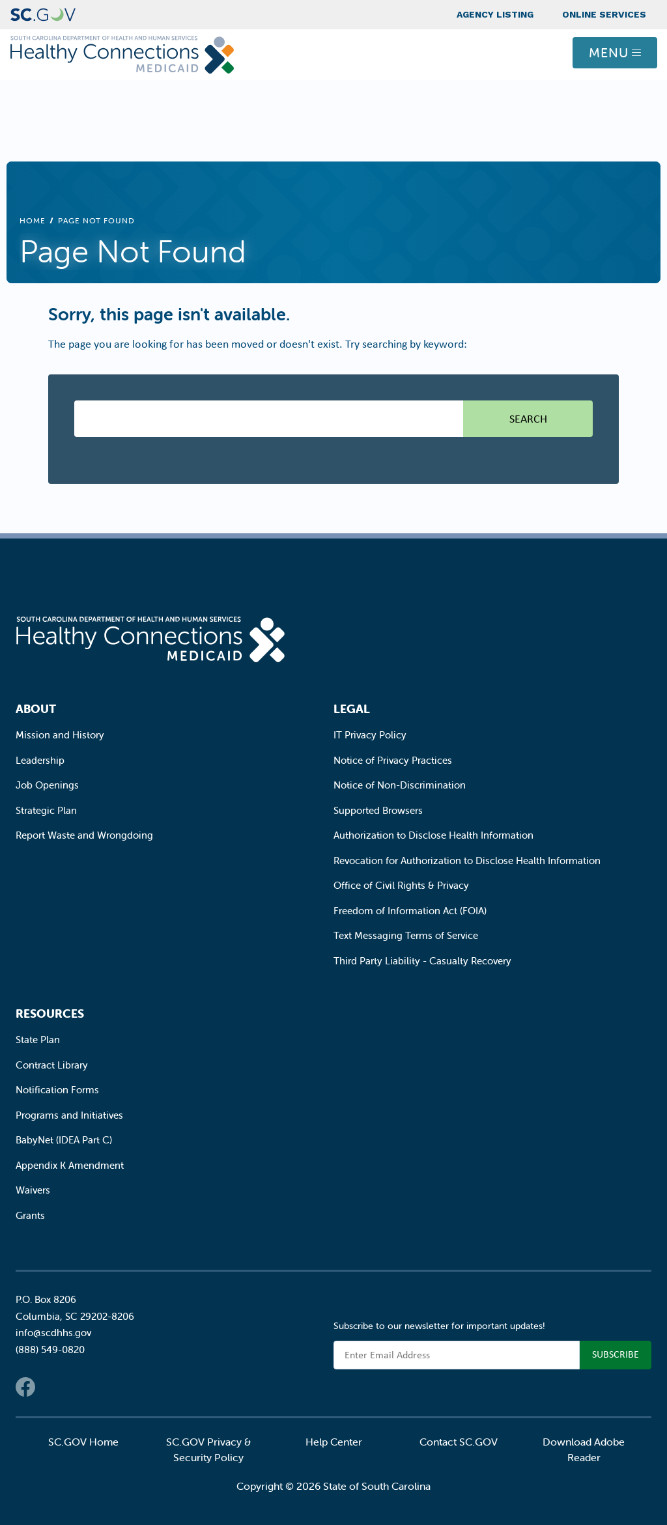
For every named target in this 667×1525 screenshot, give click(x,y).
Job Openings (47, 785)
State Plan (38, 1039)
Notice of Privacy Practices (393, 760)
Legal (352, 708)
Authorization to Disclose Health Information (433, 835)
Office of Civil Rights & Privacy (401, 885)
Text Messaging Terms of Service (406, 935)
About (36, 708)
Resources (50, 1013)
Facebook (25, 1387)
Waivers (33, 1190)
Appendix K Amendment (70, 1165)
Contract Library (52, 1065)
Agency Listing (495, 14)
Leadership (40, 760)
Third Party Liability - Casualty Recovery (422, 961)
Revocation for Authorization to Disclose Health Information (467, 860)
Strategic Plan (46, 810)
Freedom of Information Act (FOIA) (410, 910)
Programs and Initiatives (69, 1115)
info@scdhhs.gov (53, 1332)
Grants (30, 1215)
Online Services (604, 14)
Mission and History (60, 735)
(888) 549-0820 (50, 1349)
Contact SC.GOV (458, 1441)
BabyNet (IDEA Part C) (64, 1140)
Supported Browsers (378, 810)
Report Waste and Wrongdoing (84, 835)
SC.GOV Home (83, 1441)
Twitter (51, 1387)
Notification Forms (57, 1090)
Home (33, 220)
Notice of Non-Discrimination (400, 785)
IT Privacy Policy (370, 735)
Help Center (333, 1441)
